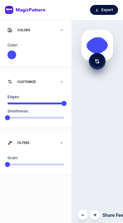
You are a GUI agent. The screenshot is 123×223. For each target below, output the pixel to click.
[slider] (64, 103)
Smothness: (18, 111)
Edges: (13, 96)
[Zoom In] (95, 215)
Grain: (12, 157)
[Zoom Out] (83, 215)
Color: (12, 45)
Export (104, 9)
